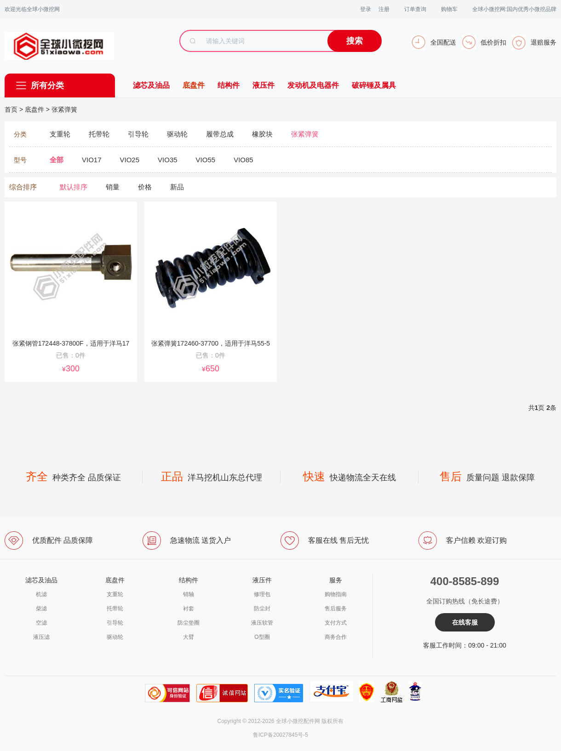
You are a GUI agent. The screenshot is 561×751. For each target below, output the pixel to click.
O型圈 (261, 637)
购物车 (449, 9)
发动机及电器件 (313, 85)
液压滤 (41, 637)
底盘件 (194, 85)
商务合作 (336, 637)
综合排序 (23, 187)
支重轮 (115, 594)
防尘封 (262, 608)
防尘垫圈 (188, 623)
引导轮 (115, 623)
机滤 (41, 594)
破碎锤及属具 (374, 85)
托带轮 (115, 608)
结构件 (229, 85)
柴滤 (41, 608)
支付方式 (336, 623)
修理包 (262, 594)
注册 (383, 9)
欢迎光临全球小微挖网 (32, 9)
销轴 (188, 594)
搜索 (354, 41)
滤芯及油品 (151, 85)
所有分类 (47, 85)
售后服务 (336, 608)
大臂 (188, 637)
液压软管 (262, 623)
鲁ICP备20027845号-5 (280, 735)
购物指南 (336, 594)
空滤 (41, 623)
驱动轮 (115, 637)
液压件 (263, 85)
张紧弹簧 (64, 109)
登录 (365, 9)
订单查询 (415, 9)
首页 (11, 109)
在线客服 (465, 622)
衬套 (188, 608)
